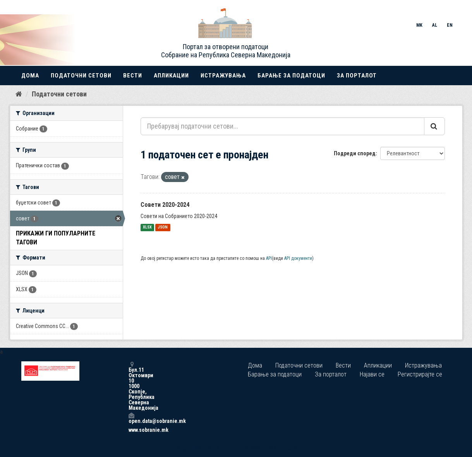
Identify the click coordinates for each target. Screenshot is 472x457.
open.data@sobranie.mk (131, 418)
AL (434, 25)
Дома (30, 75)
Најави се (372, 374)
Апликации (171, 75)
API (269, 258)
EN (450, 25)
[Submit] (434, 126)
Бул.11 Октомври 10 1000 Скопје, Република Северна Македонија (131, 386)
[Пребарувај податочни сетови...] (282, 126)
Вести (132, 75)
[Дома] (18, 94)
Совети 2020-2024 (165, 204)
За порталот (357, 75)
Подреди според (355, 153)
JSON (163, 227)
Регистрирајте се (420, 374)
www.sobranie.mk (131, 430)
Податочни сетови (81, 75)
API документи (298, 258)
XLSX (147, 227)
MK (419, 25)
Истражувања (223, 75)
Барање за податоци (291, 75)
